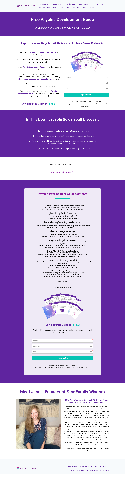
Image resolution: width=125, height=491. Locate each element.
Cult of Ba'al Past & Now (80, 7)
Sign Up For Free (86, 95)
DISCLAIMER (95, 467)
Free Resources (43, 4)
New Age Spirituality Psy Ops (47, 7)
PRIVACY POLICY (84, 467)
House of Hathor (83, 4)
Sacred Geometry (57, 4)
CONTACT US (72, 467)
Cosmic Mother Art (97, 4)
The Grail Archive (64, 7)
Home (92, 7)
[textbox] (62, 27)
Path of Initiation (70, 4)
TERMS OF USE (104, 467)
